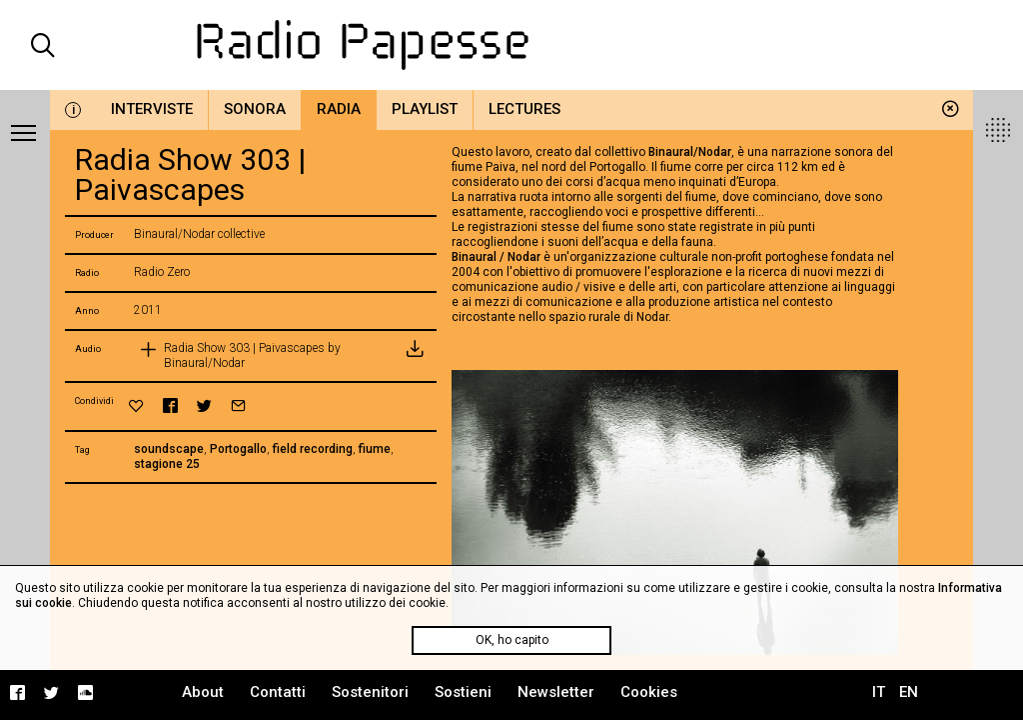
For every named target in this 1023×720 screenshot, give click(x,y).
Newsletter (555, 692)
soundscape (169, 449)
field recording (313, 449)
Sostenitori (370, 692)
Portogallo (238, 449)
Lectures (524, 109)
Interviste (152, 109)
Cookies (648, 692)
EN (908, 692)
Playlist (425, 109)
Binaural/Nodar (689, 152)
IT (878, 692)
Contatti (278, 692)
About (203, 692)
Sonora (255, 109)
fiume (375, 449)
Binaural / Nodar (496, 257)
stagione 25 (167, 464)
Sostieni (463, 692)
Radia (339, 109)
